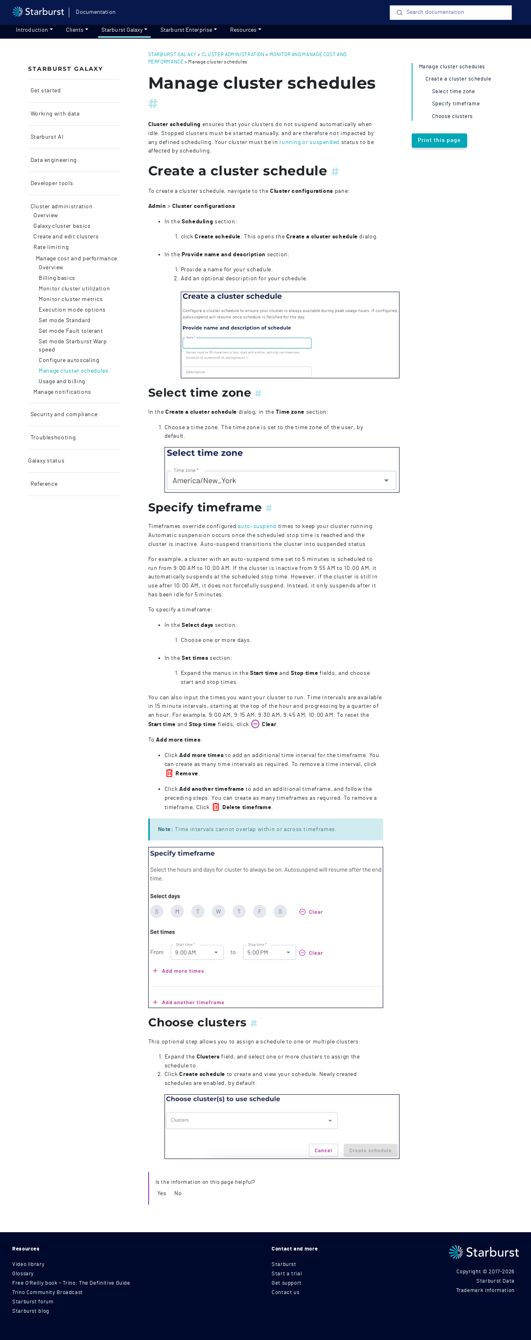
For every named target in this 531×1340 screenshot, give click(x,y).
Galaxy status (46, 461)
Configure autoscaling (69, 360)
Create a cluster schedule (459, 79)
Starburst (284, 1264)
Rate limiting (50, 247)
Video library (28, 1264)
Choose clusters (452, 116)
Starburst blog (30, 1311)
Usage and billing (62, 381)
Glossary (23, 1274)
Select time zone (453, 91)
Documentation (95, 12)
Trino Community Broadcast (47, 1292)
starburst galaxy (172, 54)
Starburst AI (46, 137)
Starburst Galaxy (122, 30)
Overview (45, 215)
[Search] (451, 12)
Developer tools (51, 183)
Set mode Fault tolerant (71, 331)
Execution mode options (72, 310)
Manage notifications (62, 392)
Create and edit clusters (66, 237)
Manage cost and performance (75, 259)
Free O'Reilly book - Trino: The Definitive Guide (71, 1283)
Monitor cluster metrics (71, 299)
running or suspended (309, 142)
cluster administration (233, 54)
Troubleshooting (52, 438)
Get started (45, 91)
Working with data (54, 114)
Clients (75, 30)
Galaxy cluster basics (61, 226)
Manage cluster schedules (73, 371)
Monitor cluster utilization (74, 289)
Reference (43, 484)
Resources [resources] (243, 30)
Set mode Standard (65, 320)
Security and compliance (63, 414)
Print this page (439, 140)
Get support (287, 1283)
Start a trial (287, 1274)
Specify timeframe (456, 104)
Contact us (285, 1292)
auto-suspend (257, 526)
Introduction (32, 30)
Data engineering (53, 160)
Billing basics (57, 278)
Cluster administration (61, 207)
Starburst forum (33, 1302)
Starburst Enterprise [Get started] (186, 30)
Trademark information (485, 1290)
